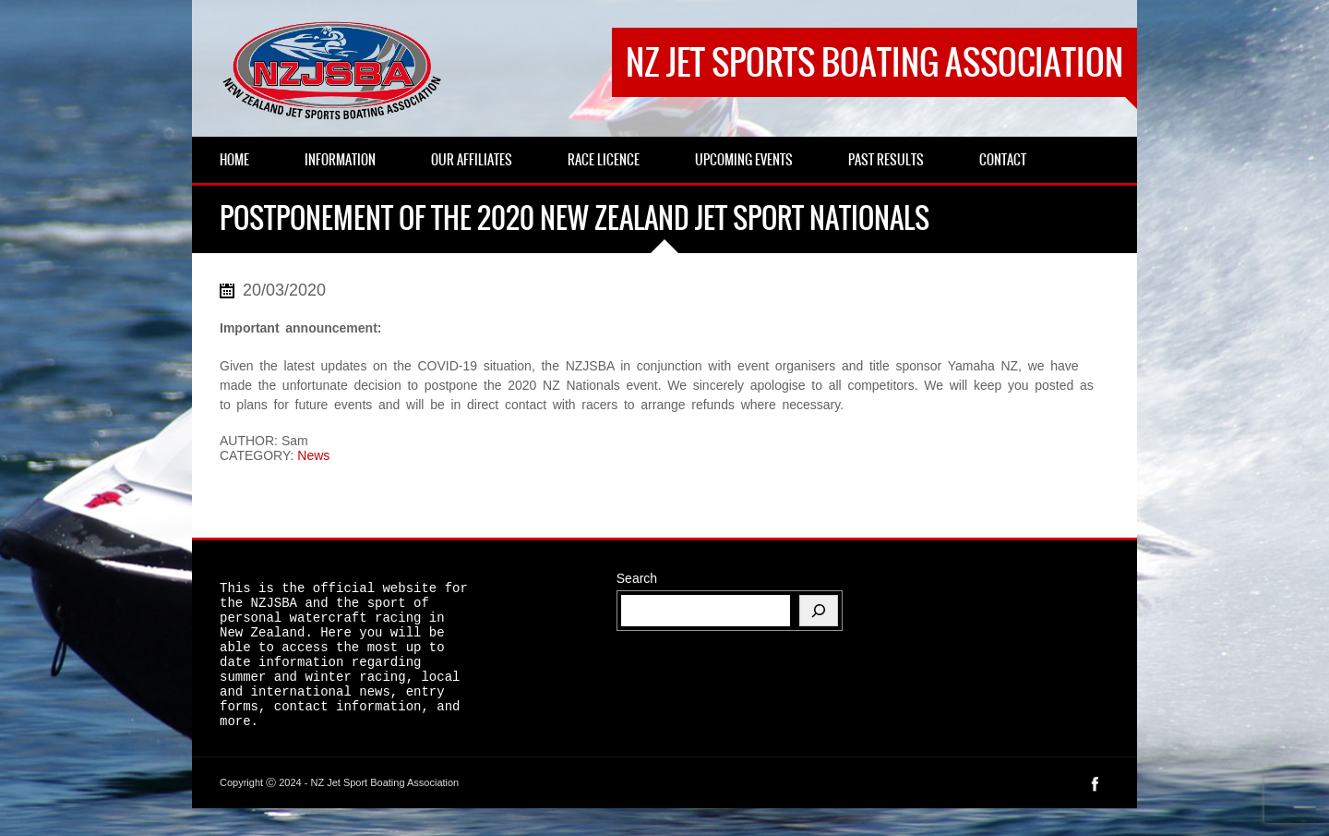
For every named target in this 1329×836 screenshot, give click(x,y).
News (313, 455)
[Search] (818, 610)
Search (637, 578)
